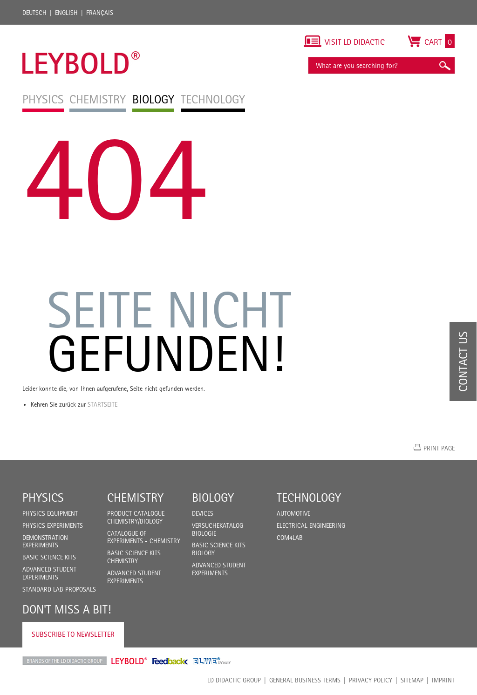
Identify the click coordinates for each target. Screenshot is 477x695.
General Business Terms (305, 680)
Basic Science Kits (49, 557)
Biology (213, 497)
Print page (439, 448)
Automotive (293, 513)
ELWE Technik (212, 661)
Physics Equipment (50, 513)
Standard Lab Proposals (59, 589)
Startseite (102, 404)
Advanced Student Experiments (49, 573)
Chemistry (135, 497)
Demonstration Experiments (45, 541)
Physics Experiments (52, 525)
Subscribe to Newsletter (73, 634)
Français (99, 12)
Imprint (443, 680)
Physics (43, 497)
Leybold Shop (129, 661)
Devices (202, 513)
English (66, 12)
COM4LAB (290, 537)
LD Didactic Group (234, 680)
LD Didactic (64, 661)
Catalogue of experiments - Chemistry (143, 537)
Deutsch (34, 12)
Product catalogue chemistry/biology (135, 517)
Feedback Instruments (170, 661)
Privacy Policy (370, 680)
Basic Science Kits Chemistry (134, 557)
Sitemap (412, 680)
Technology (309, 497)
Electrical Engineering (311, 525)
